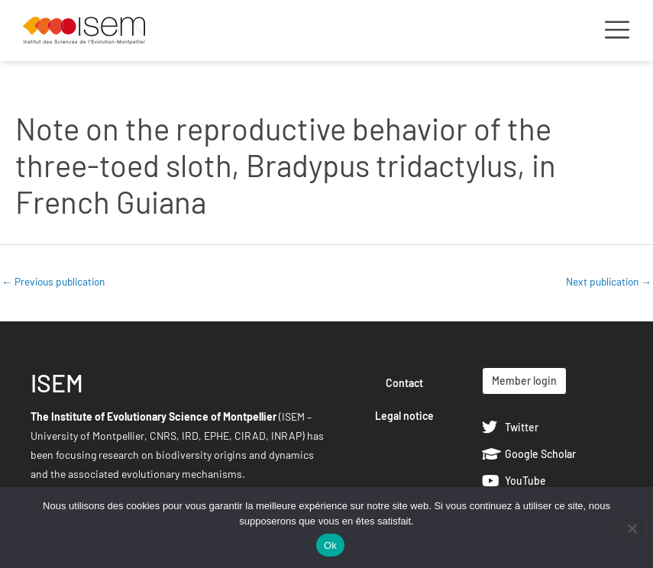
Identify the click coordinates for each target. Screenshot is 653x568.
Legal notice (404, 415)
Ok (330, 545)
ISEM (57, 382)
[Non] (632, 528)
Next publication (608, 281)
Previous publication (53, 281)
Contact (404, 382)
